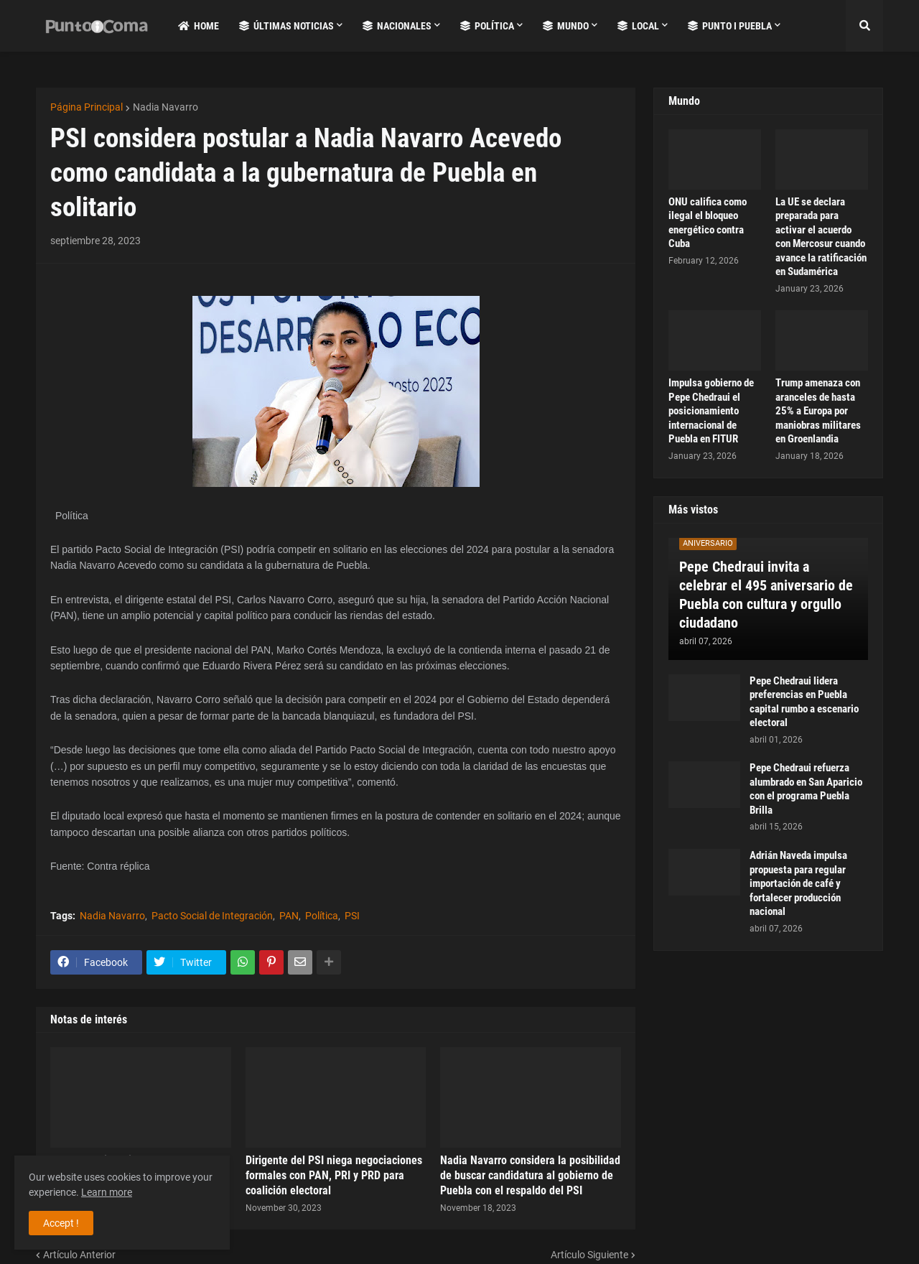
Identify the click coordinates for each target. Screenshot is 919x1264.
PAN (289, 916)
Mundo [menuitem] (566, 26)
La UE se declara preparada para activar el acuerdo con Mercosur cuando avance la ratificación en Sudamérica (821, 237)
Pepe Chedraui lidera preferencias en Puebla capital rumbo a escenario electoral (804, 702)
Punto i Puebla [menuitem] (730, 26)
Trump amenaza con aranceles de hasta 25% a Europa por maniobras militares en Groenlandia (818, 410)
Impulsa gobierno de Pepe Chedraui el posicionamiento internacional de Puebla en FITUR (711, 410)
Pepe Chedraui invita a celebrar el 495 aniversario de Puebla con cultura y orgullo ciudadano (766, 594)
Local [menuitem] (638, 26)
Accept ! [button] (61, 1223)
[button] (864, 26)
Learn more (106, 1192)
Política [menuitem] (487, 26)
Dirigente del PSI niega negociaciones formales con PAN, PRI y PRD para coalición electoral (334, 1175)
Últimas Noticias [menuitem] (286, 26)
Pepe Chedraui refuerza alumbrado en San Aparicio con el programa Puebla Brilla (806, 789)
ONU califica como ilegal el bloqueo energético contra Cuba (707, 223)
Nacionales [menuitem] (397, 26)
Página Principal (86, 107)
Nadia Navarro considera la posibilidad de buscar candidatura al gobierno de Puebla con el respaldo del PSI (530, 1175)
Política (321, 916)
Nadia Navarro (165, 107)
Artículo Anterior (79, 1254)
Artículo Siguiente (589, 1254)
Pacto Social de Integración (212, 916)
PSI (352, 916)
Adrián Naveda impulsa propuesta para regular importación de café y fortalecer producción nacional (798, 883)
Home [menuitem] (198, 26)
